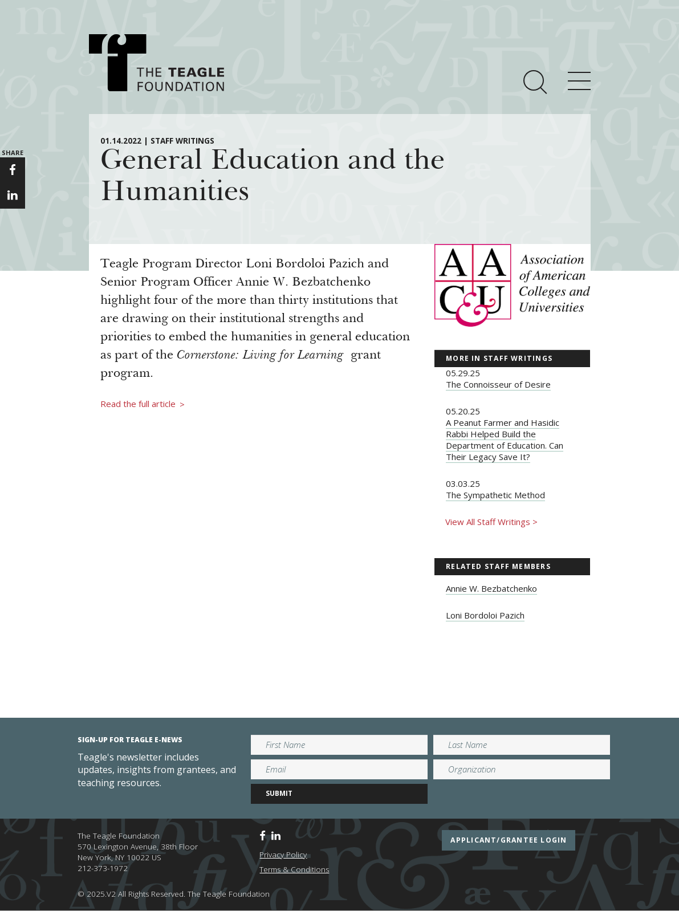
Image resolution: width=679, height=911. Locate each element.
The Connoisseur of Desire (498, 384)
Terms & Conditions (294, 869)
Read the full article (142, 404)
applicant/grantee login (508, 840)
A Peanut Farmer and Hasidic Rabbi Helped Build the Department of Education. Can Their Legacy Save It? (504, 439)
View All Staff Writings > (491, 521)
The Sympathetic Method (495, 495)
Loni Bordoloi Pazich (485, 615)
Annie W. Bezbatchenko (491, 588)
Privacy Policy (283, 854)
